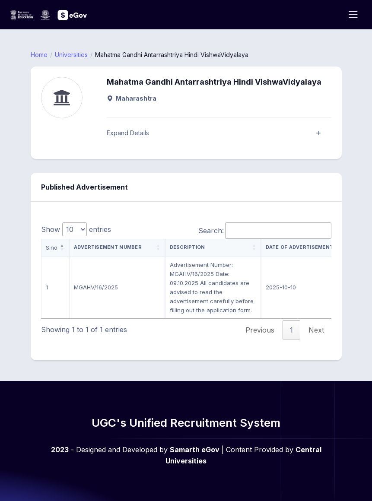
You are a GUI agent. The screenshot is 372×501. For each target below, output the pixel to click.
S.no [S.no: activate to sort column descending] (51, 247)
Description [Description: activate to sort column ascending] (187, 247)
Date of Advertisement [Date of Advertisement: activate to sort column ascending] (300, 247)
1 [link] (291, 330)
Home (39, 54)
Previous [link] (259, 330)
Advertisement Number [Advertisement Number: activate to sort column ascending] (108, 247)
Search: (264, 230)
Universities (71, 54)
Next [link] (316, 330)
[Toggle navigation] (353, 14)
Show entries (76, 229)
